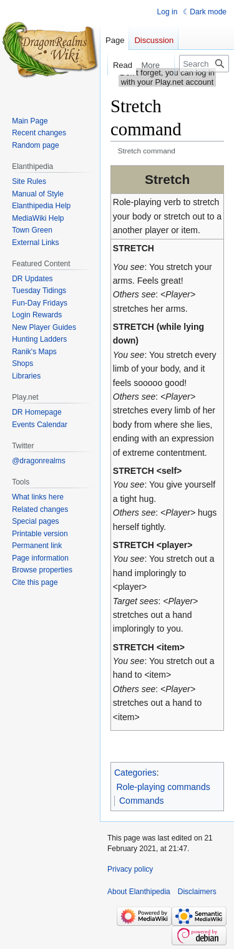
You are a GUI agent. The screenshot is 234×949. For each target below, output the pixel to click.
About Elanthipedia (138, 891)
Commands (141, 801)
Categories (135, 773)
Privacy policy (130, 869)
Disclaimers (197, 891)
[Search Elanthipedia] (204, 63)
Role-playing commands (163, 787)
